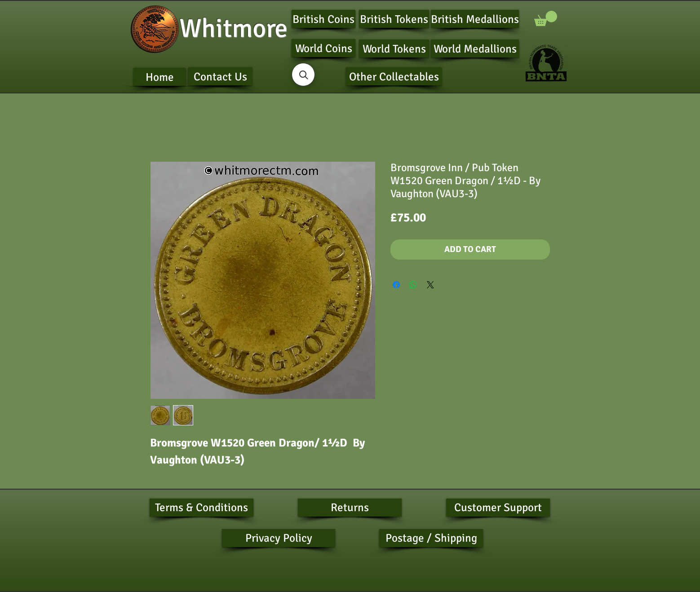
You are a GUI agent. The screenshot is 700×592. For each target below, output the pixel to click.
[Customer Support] (498, 508)
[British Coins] (323, 19)
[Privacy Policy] (278, 538)
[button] (545, 18)
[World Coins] (323, 48)
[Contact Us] (220, 76)
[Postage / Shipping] (431, 538)
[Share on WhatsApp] (413, 284)
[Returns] (350, 508)
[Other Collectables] (394, 76)
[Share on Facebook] (396, 284)
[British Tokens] (394, 19)
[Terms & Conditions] (201, 508)
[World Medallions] (475, 48)
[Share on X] (430, 284)
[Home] (159, 77)
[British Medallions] (475, 19)
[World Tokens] (394, 48)
